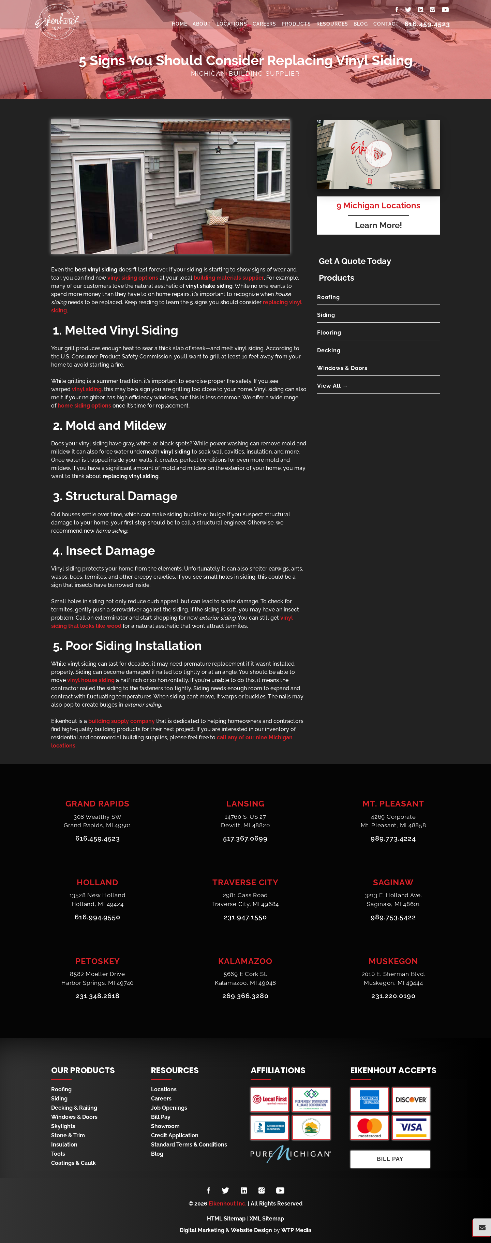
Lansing (245, 804)
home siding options (84, 405)
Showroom (165, 1126)
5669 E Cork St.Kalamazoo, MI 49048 (245, 979)
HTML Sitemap (226, 1218)
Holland (97, 882)
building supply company (121, 721)
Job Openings (169, 1108)
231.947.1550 (245, 917)
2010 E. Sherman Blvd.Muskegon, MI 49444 (394, 979)
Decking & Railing (74, 1108)
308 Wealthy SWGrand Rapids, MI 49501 (97, 821)
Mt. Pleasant (393, 804)
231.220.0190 (393, 996)
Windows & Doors (342, 368)
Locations (232, 24)
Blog (361, 24)
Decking (329, 350)
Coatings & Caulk (73, 1163)
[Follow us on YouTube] (280, 1191)
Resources (332, 24)
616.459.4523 (427, 23)
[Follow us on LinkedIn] (244, 1191)
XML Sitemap (267, 1218)
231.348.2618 (98, 996)
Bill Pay (160, 1117)
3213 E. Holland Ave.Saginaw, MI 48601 (393, 900)
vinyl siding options (132, 278)
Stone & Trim (68, 1135)
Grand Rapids (97, 804)
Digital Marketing (202, 1230)
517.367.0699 (245, 838)
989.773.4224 (393, 838)
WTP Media (296, 1230)
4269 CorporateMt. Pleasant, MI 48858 (393, 821)
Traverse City (245, 882)
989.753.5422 (393, 917)
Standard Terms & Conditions (189, 1144)
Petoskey (97, 961)
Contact (386, 24)
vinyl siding (87, 389)
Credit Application (174, 1135)
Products (296, 24)
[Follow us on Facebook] (208, 1191)
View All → (332, 386)
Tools (58, 1154)
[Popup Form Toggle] (482, 1227)
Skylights (63, 1126)
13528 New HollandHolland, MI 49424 (98, 900)
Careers (264, 24)
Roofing (328, 297)
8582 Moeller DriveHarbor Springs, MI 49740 (97, 979)
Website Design (251, 1230)
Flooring (329, 332)
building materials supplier (229, 278)
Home (179, 24)
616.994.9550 (97, 917)
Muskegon (393, 961)
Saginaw (393, 882)
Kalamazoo (245, 961)
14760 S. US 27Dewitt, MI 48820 (245, 821)
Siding (326, 315)
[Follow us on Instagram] (261, 1191)
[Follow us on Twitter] (225, 1191)
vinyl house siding (91, 680)
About (202, 24)
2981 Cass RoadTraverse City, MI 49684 (245, 900)
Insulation (64, 1144)
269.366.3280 (245, 996)
